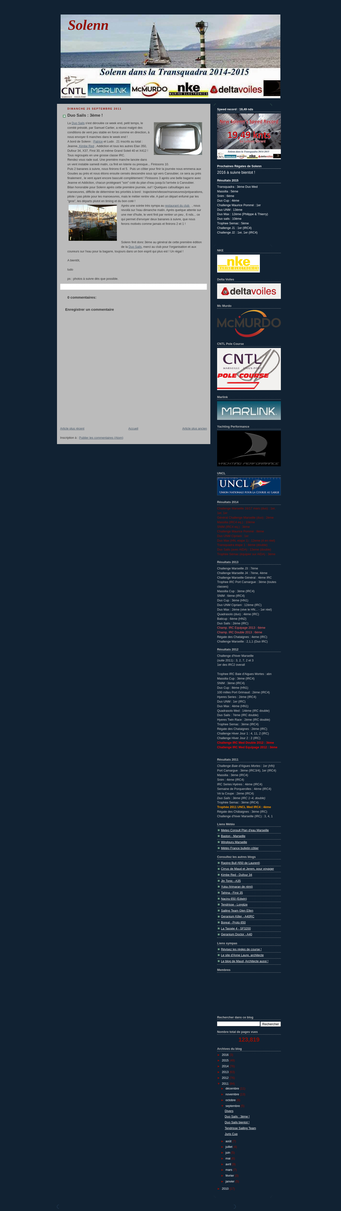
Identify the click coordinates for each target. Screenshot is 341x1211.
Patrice (98, 141)
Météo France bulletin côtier (240, 848)
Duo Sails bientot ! (237, 1122)
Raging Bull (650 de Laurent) (240, 863)
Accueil (133, 428)
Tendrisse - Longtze (234, 904)
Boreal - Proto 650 (233, 922)
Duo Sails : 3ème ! (85, 115)
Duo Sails (78, 123)
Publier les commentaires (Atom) (101, 437)
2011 (226, 1083)
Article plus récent (72, 428)
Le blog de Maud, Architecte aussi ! (244, 961)
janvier (230, 1181)
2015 (226, 1060)
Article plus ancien (194, 428)
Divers (229, 1111)
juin (228, 1152)
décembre (233, 1088)
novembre (233, 1094)
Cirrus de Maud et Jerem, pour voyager (247, 868)
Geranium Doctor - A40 (236, 934)
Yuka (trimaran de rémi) (237, 886)
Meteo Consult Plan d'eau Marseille (245, 830)
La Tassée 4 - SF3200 (236, 928)
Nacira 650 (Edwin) (234, 899)
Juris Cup (231, 1134)
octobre (231, 1100)
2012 (226, 1078)
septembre (233, 1106)
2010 (226, 1188)
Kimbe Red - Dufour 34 (236, 875)
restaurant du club (177, 205)
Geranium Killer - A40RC (237, 916)
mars (229, 1170)
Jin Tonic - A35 (231, 881)
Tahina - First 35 (232, 892)
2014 (226, 1066)
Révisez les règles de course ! (241, 949)
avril (229, 1164)
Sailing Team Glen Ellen (237, 910)
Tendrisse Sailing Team (240, 1128)
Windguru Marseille (234, 842)
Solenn (88, 25)
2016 (226, 1055)
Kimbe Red (86, 146)
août (229, 1141)
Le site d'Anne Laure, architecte (242, 955)
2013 (226, 1072)
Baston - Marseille (233, 836)
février (230, 1175)
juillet (229, 1147)
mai (228, 1158)
